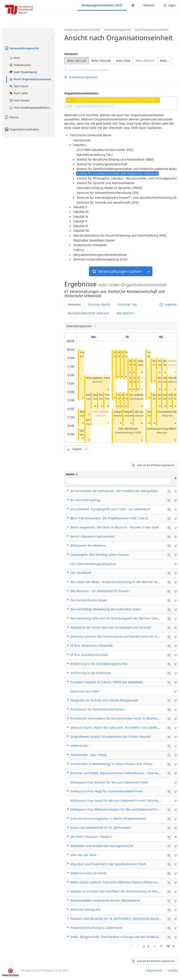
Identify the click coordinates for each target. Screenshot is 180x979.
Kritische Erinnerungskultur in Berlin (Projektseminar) (108, 818)
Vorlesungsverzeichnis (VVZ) (101, 5)
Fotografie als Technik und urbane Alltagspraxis (104, 700)
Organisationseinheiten (21, 129)
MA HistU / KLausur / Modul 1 (91, 837)
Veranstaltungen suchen (117, 271)
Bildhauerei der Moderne (88, 545)
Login (169, 5)
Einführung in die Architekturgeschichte (98, 664)
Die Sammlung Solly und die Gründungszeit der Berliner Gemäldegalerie (122, 618)
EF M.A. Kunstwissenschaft (89, 655)
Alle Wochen (125, 313)
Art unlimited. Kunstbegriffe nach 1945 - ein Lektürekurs (110, 509)
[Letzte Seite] (161, 946)
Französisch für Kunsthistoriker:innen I (97, 709)
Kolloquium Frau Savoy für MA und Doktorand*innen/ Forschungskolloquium (125, 800)
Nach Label (18, 93)
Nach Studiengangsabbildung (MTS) (32, 107)
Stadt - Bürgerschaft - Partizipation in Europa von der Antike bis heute (119, 937)
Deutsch (149, 5)
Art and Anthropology (85, 500)
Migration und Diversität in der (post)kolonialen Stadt (108, 864)
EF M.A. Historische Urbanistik (91, 646)
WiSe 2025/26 (101, 61)
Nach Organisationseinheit (30, 79)
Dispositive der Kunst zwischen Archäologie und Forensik (110, 627)
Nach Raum (18, 86)
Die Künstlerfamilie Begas (88, 600)
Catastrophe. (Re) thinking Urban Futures (99, 555)
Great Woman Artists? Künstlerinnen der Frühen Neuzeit (110, 737)
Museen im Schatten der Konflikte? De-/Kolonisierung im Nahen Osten (120, 891)
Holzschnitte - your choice (88, 755)
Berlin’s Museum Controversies (92, 536)
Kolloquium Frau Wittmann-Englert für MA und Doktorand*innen (116, 809)
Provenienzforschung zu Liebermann (96, 928)
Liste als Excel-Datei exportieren (153, 465)
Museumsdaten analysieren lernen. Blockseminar (105, 900)
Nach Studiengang (23, 72)
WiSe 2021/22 (76, 61)
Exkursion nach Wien (85, 691)
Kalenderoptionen (79, 326)
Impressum (154, 970)
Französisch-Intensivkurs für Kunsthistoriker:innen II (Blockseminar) (118, 718)
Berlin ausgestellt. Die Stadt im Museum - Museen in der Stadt (114, 527)
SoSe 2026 (123, 61)
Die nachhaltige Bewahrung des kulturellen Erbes (105, 609)
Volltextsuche (20, 65)
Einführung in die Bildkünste (90, 673)
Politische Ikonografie (85, 909)
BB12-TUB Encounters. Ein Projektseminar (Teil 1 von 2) (109, 518)
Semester (71, 54)
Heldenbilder (79, 746)
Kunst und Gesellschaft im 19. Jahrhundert (100, 828)
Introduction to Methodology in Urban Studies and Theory (111, 764)
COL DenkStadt (128, 428)
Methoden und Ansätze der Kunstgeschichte (101, 846)
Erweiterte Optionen (81, 77)
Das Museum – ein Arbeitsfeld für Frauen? (100, 591)
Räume (11, 117)
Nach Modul (19, 100)
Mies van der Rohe (83, 855)
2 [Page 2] (148, 946)
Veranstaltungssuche (21, 48)
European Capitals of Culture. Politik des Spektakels (106, 682)
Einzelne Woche (99, 304)
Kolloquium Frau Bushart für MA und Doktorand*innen (109, 782)
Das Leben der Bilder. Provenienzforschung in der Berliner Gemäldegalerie (123, 582)
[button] (83, 398)
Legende (168, 304)
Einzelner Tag (127, 304)
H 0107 (137, 432)
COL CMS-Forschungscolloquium (93, 564)
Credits (173, 970)
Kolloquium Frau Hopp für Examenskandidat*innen (106, 791)
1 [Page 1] (144, 946)
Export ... (77, 449)
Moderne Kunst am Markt (88, 873)
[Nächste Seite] (155, 946)
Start (14, 58)
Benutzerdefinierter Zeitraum (88, 313)
